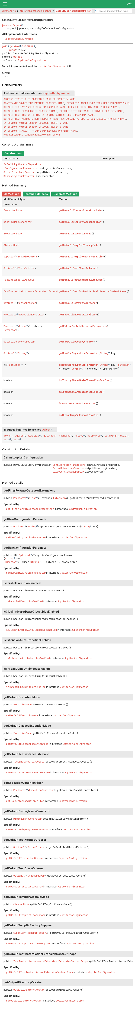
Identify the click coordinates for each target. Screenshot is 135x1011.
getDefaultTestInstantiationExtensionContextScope (92, 291)
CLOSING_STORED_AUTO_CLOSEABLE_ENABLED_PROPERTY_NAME (39, 99)
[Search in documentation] (113, 11)
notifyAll (94, 435)
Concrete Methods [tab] (65, 194)
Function (123, 364)
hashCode (64, 435)
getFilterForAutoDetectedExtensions (83, 326)
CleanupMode (11, 245)
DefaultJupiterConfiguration (73, 10)
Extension (10, 330)
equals (19, 435)
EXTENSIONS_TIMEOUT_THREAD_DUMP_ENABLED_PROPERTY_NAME (40, 130)
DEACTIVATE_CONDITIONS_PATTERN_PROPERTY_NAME (34, 103)
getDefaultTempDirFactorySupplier (81, 256)
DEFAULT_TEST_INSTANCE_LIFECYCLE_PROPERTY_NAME (91, 111)
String (22, 353)
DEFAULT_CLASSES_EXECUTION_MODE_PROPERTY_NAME (98, 103)
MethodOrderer (27, 303)
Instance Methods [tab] (36, 194)
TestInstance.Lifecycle (19, 279)
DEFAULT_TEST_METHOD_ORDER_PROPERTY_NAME (31, 118)
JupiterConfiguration (19, 38)
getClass (49, 435)
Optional (9, 268)
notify (79, 435)
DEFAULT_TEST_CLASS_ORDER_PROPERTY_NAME (30, 111)
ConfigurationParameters (21, 168)
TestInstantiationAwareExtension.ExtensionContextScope (41, 291)
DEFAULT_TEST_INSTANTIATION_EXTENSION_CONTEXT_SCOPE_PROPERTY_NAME (49, 115)
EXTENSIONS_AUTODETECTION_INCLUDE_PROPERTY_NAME (36, 126)
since (12, 49)
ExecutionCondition (31, 314)
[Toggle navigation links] (5, 3)
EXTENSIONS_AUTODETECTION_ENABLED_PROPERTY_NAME (93, 118)
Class (22, 326)
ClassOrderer (26, 268)
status (15, 46)
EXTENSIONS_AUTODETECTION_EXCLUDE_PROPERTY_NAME (36, 122)
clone (7, 435)
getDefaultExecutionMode (75, 233)
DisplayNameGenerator (18, 222)
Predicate (10, 314)
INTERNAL (27, 46)
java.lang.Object (11, 25)
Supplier (9, 256)
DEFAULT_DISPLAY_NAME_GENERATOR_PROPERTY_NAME (34, 107)
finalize (33, 435)
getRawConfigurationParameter (78, 353)
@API (5, 46)
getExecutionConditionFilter (78, 314)
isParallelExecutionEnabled (77, 403)
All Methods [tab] (11, 194)
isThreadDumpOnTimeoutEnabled (78, 415)
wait (123, 435)
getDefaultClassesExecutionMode (80, 210)
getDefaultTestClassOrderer (77, 268)
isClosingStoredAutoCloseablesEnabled (84, 380)
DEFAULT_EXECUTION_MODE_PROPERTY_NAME (93, 107)
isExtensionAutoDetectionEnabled (80, 391)
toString (110, 435)
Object (17, 56)
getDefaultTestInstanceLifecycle (80, 279)
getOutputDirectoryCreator (76, 341)
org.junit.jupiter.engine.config (36, 10)
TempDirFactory (27, 256)
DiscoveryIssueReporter (19, 176)
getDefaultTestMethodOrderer (78, 303)
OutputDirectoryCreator (19, 172)
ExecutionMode (13, 210)
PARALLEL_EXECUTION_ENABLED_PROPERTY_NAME (32, 134)
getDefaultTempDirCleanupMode (78, 245)
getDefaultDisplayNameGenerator (80, 222)
